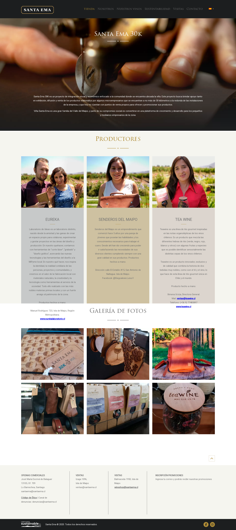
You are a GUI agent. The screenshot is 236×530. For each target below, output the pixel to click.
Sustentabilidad (157, 9)
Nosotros (106, 9)
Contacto (195, 9)
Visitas (178, 9)
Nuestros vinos (129, 9)
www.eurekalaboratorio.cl (52, 318)
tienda (89, 9)
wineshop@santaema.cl (126, 487)
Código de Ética (29, 497)
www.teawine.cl (183, 306)
